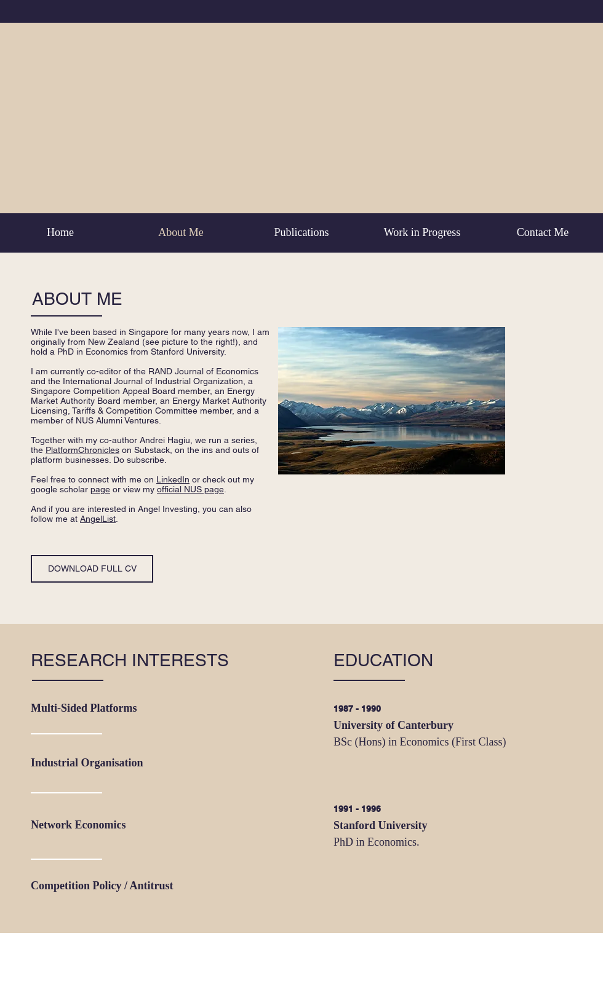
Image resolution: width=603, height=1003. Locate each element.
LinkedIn (173, 479)
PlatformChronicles (82, 450)
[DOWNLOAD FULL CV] (92, 569)
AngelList (98, 519)
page (100, 489)
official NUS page (190, 489)
